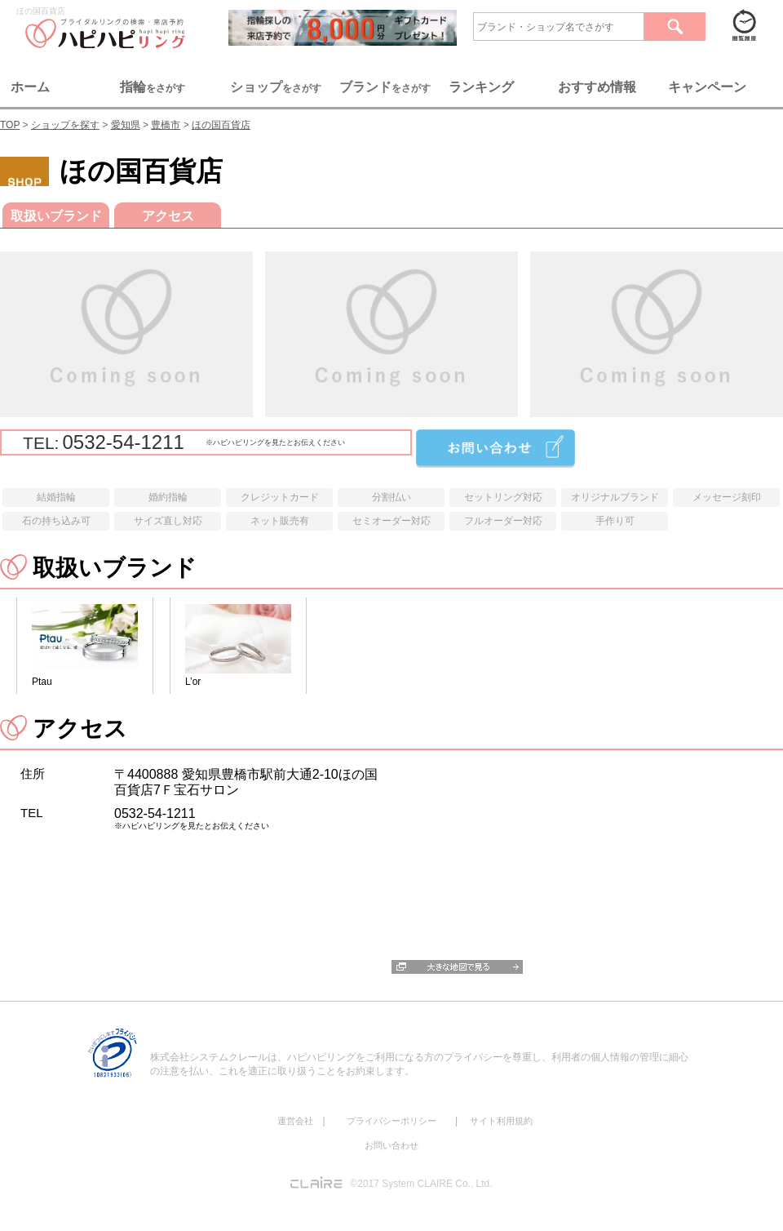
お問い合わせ (391, 1145)
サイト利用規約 (501, 1121)
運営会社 (295, 1121)
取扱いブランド (56, 216)
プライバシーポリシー (391, 1121)
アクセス (168, 216)
